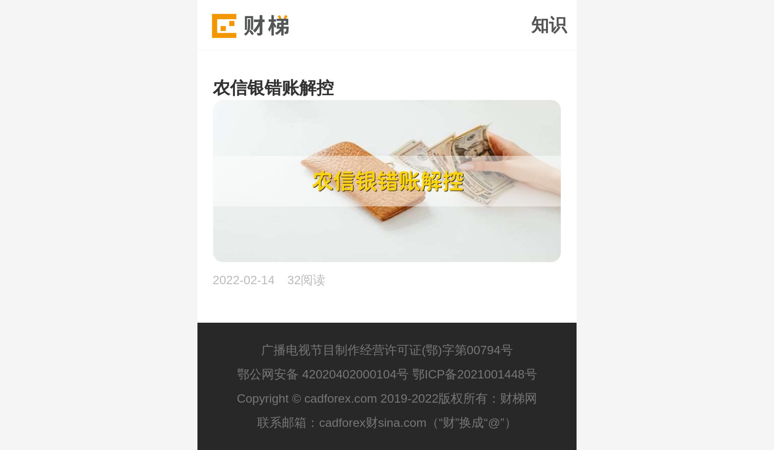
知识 (549, 25)
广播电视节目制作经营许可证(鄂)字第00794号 (387, 350)
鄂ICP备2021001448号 (474, 374)
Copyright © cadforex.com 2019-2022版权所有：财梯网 (387, 398)
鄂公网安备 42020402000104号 (323, 374)
